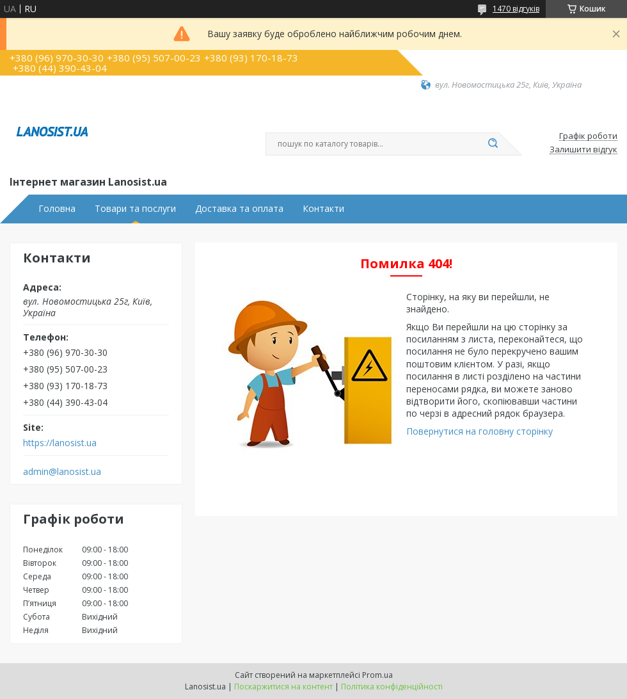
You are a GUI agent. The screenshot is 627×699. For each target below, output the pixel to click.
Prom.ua (377, 675)
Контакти (323, 208)
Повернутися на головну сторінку (479, 431)
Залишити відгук (583, 149)
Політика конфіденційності (392, 686)
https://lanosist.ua (60, 443)
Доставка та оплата (239, 208)
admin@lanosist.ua (62, 472)
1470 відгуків (516, 8)
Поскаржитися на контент (283, 686)
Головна (56, 208)
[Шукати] (492, 144)
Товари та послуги (135, 208)
